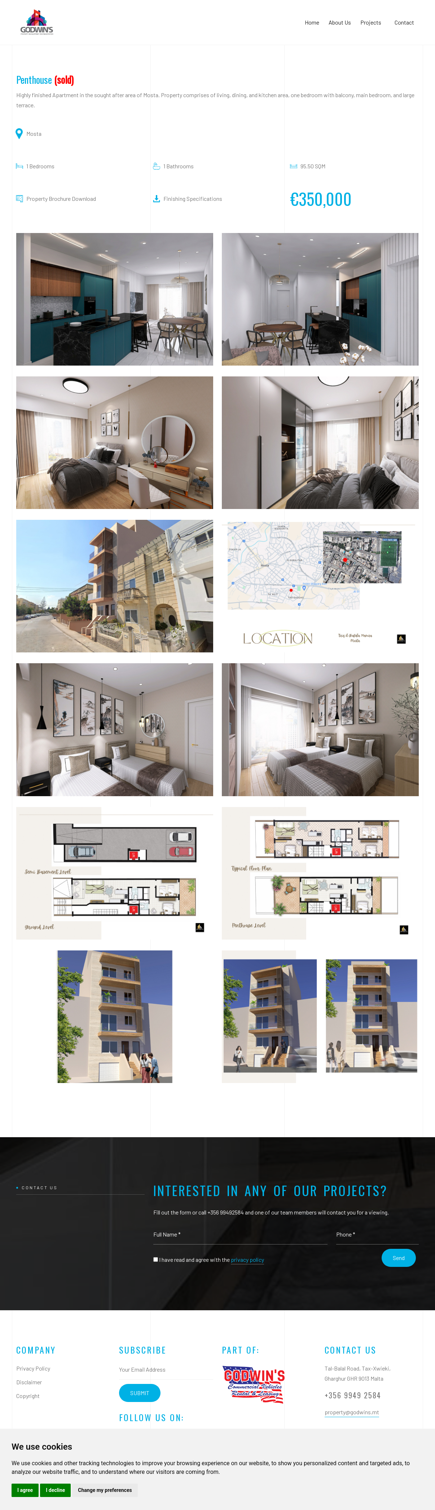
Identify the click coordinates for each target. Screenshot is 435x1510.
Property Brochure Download (61, 198)
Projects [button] (372, 22)
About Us (340, 22)
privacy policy (247, 1259)
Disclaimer (29, 1382)
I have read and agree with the (211, 1259)
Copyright (28, 1395)
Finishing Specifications (192, 198)
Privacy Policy (33, 1368)
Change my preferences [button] (105, 1490)
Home (312, 22)
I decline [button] (55, 1490)
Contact (404, 22)
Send (399, 1257)
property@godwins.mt (352, 1411)
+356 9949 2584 (353, 1395)
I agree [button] (25, 1490)
